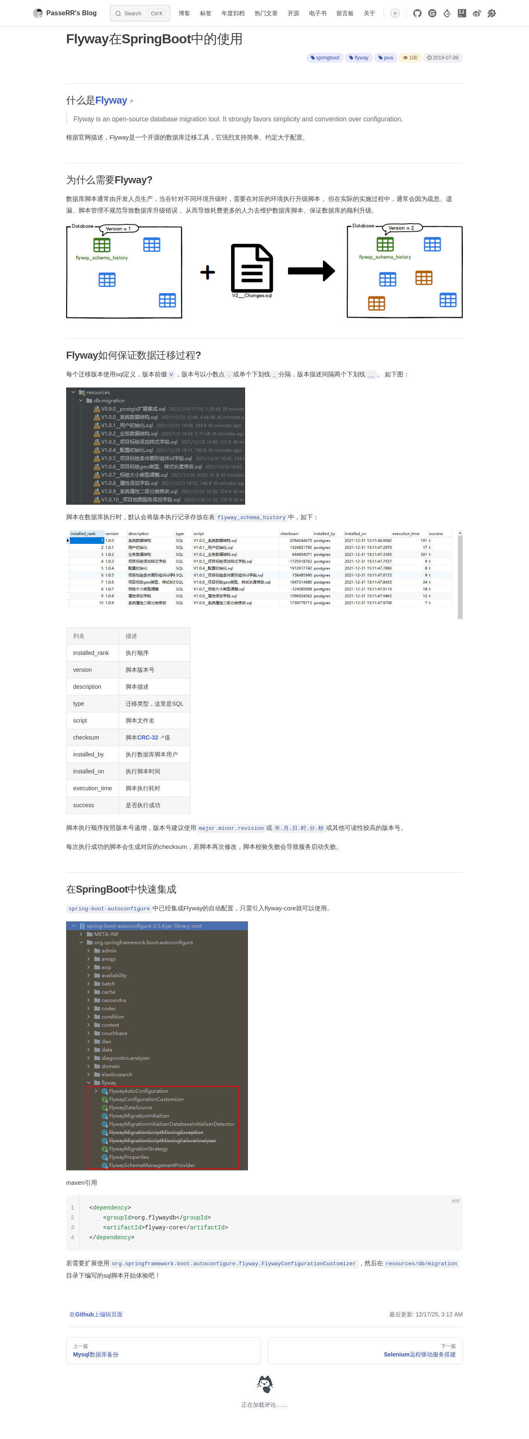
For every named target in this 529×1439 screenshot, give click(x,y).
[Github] (417, 13)
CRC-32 (147, 737)
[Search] (140, 13)
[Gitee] (432, 13)
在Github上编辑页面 (96, 1314)
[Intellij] (462, 13)
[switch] (395, 13)
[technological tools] (491, 13)
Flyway (111, 100)
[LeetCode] (447, 13)
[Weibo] (476, 13)
